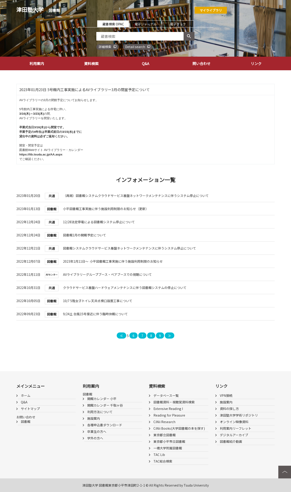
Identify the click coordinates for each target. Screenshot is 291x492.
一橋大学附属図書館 (167, 448)
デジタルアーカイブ (234, 435)
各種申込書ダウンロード (104, 425)
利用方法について (100, 412)
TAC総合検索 (162, 461)
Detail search (135, 46)
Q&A (145, 63)
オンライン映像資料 (234, 421)
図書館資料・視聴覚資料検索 (174, 402)
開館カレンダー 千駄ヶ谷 (105, 405)
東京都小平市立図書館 (169, 441)
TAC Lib (159, 454)
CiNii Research (164, 421)
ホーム (25, 395)
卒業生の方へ (96, 431)
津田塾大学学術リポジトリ (239, 415)
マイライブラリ (211, 10)
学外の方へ (95, 438)
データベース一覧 (166, 395)
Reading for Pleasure (169, 415)
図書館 (25, 421)
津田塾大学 (38, 9)
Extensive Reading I (168, 408)
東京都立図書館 (164, 435)
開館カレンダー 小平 (101, 398)
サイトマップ (30, 408)
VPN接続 (226, 395)
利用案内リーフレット (235, 428)
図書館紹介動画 (231, 441)
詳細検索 (105, 46)
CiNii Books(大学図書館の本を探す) (179, 428)
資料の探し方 (229, 408)
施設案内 (93, 418)
